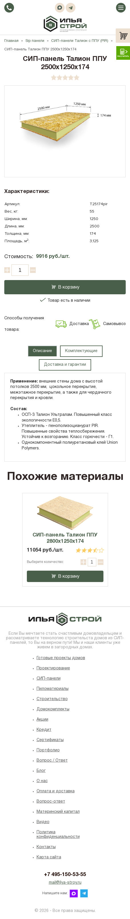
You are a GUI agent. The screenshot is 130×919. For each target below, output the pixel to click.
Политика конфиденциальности (58, 834)
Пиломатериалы (53, 689)
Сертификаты (50, 740)
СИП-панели (49, 678)
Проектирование (53, 668)
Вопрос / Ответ (52, 760)
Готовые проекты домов (61, 658)
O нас (42, 781)
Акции (42, 719)
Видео (43, 822)
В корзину (65, 287)
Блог (41, 771)
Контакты (46, 847)
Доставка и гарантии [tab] (65, 365)
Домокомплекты (53, 709)
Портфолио (48, 750)
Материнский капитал (58, 812)
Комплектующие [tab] (81, 351)
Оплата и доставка (56, 791)
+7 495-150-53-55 (65, 874)
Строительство (52, 699)
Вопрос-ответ (51, 801)
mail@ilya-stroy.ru (65, 883)
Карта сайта (49, 857)
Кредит (44, 730)
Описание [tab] (42, 351)
